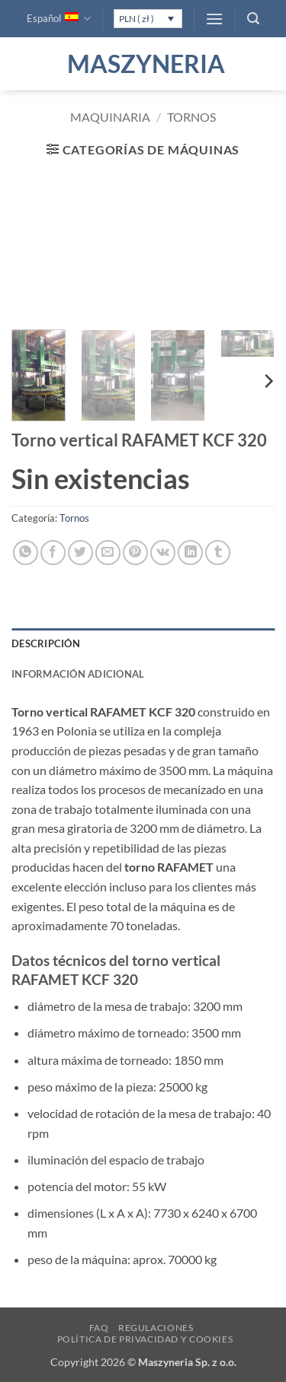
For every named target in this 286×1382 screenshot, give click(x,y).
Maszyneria (143, 64)
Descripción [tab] (45, 643)
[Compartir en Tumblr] (217, 552)
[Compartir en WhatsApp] (25, 552)
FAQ (99, 1327)
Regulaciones (155, 1327)
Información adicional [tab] (77, 674)
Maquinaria (110, 117)
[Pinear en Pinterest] (135, 552)
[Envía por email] (108, 552)
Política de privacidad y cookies (145, 1339)
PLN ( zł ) (136, 18)
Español (59, 18)
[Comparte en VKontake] (162, 552)
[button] (214, 18)
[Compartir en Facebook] (53, 552)
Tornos (191, 117)
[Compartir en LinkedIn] (190, 552)
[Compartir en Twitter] (80, 552)
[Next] (268, 381)
